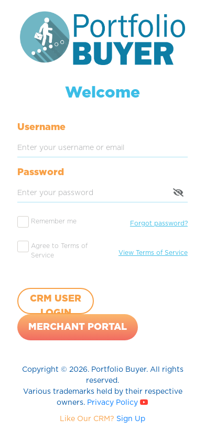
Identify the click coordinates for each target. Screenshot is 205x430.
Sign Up (130, 419)
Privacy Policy (113, 402)
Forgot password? (159, 223)
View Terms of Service (153, 253)
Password (40, 172)
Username (41, 127)
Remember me (54, 221)
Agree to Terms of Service (59, 251)
